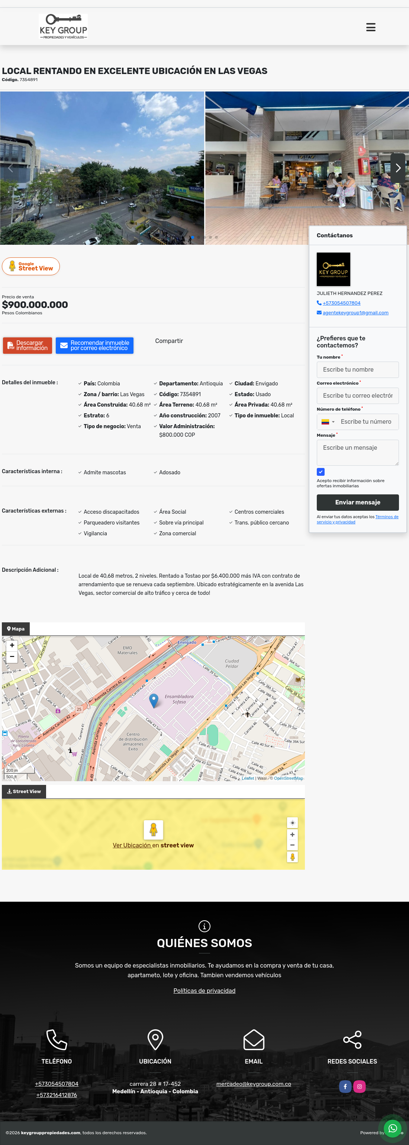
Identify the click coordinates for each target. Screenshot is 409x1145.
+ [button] (12, 646)
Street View (31, 266)
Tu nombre (330, 357)
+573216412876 (56, 1095)
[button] (192, 237)
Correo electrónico (339, 383)
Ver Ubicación (132, 845)
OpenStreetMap (288, 778)
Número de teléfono (340, 409)
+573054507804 (342, 303)
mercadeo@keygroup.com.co (253, 1084)
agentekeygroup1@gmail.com (356, 312)
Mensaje (327, 435)
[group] (102, 168)
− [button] (12, 657)
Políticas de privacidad (205, 990)
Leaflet (248, 778)
